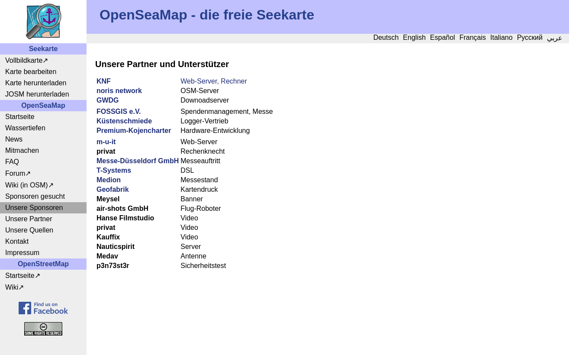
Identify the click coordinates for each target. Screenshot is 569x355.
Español (442, 37)
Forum (15, 173)
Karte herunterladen (35, 83)
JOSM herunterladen (37, 94)
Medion (108, 180)
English (414, 37)
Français (473, 37)
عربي (555, 38)
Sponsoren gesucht (35, 196)
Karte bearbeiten (30, 71)
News (14, 139)
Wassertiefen (25, 128)
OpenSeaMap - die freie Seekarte (207, 15)
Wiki (11, 287)
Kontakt (17, 241)
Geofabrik (112, 189)
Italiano (501, 37)
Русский (530, 37)
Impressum (22, 252)
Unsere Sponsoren (34, 207)
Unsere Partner (28, 219)
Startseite (20, 116)
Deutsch (386, 37)
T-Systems (113, 170)
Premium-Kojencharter (133, 130)
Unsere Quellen (29, 230)
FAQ (12, 161)
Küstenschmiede (124, 121)
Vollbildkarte (23, 60)
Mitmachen (22, 150)
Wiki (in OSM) (26, 185)
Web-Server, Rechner (213, 81)
